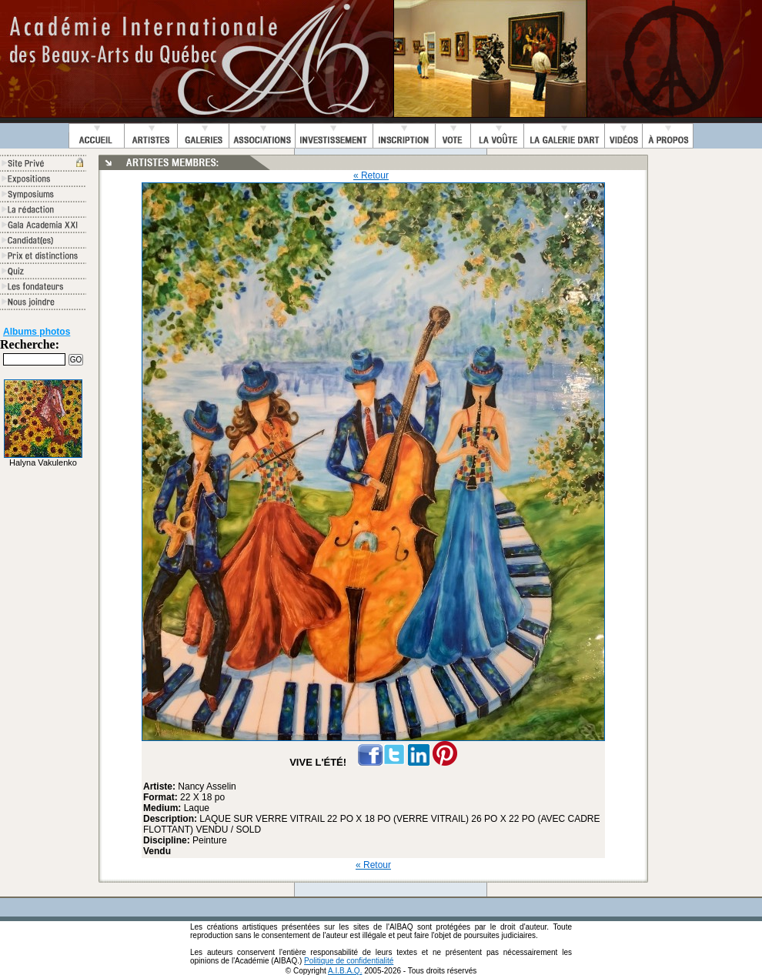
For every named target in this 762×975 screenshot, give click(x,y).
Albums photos (36, 331)
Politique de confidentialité (348, 961)
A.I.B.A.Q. (345, 971)
